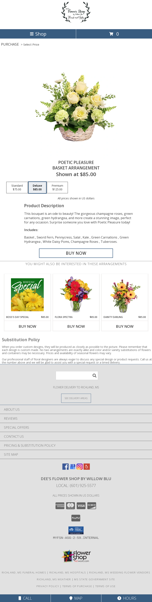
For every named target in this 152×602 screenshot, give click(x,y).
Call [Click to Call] (25, 598)
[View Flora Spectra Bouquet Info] (76, 294)
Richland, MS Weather (54, 579)
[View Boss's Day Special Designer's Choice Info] (27, 294)
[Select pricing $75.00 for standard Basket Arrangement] (17, 187)
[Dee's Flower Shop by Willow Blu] (76, 23)
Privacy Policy (47, 586)
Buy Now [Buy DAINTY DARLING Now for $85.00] (125, 326)
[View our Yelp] (87, 468)
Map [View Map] (75, 598)
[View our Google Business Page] (72, 468)
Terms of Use (105, 586)
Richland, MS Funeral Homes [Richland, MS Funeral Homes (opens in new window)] (24, 572)
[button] (76, 530)
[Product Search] (77, 375)
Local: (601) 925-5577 (76, 485)
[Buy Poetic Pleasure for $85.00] (76, 253)
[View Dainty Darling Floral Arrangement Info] (124, 294)
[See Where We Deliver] (76, 398)
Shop (38, 34)
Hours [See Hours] (126, 598)
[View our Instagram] (79, 468)
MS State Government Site (94, 579)
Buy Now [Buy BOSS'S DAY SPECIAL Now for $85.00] (27, 326)
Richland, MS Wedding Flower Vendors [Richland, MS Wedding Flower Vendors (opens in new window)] (119, 572)
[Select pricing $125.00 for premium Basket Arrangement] (57, 187)
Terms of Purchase (77, 586)
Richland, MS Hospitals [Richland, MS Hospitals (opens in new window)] (67, 572)
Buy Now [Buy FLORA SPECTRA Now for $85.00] (76, 326)
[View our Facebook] (65, 468)
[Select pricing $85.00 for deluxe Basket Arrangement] (37, 187)
